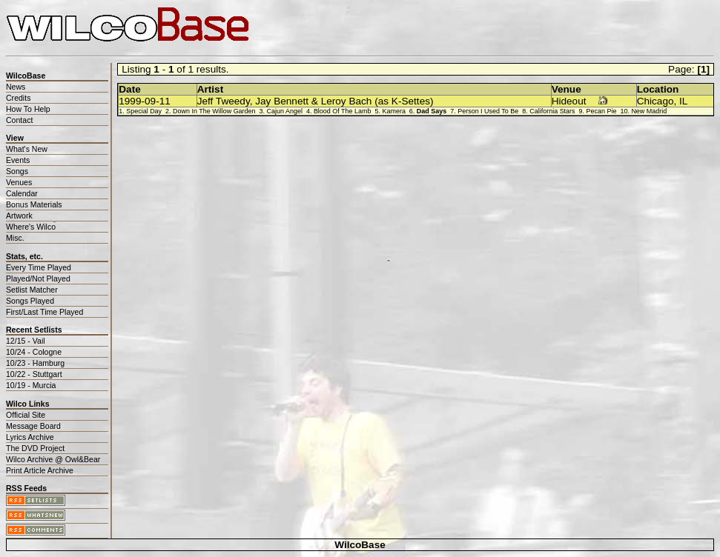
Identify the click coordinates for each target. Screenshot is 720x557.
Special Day (144, 111)
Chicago (655, 101)
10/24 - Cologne (34, 351)
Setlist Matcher (32, 289)
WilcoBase (360, 544)
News (15, 86)
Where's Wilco (31, 226)
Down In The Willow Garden (214, 111)
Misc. (15, 237)
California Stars (552, 111)
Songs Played (30, 300)
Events (18, 160)
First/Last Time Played (44, 311)
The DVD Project (35, 448)
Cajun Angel (285, 111)
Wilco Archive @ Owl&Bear (53, 459)
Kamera (393, 111)
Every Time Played (38, 267)
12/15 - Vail (25, 340)
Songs (17, 171)
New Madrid (649, 111)
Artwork (19, 215)
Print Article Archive (39, 470)
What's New (26, 148)
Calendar (22, 193)
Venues (19, 182)
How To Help (28, 108)
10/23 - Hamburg (35, 362)
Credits (18, 97)
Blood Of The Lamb (342, 111)
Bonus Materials (34, 204)
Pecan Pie (602, 111)
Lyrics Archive (30, 437)
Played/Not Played (38, 278)
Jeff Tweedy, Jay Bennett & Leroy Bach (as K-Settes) (315, 101)
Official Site (25, 414)
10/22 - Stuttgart (34, 374)
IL (683, 101)
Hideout (569, 101)
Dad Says (431, 111)
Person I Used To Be (488, 111)
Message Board (33, 425)
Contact (19, 120)
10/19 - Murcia (31, 385)
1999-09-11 (145, 101)
